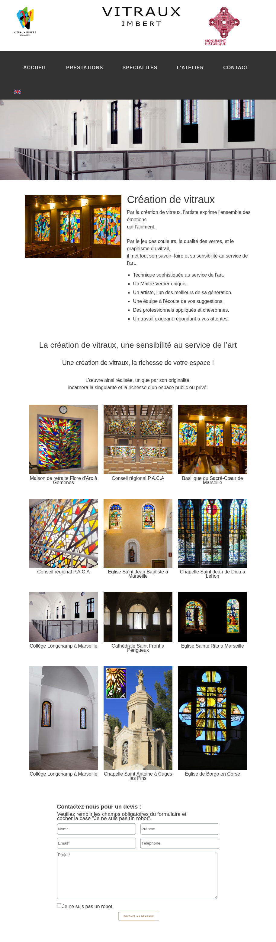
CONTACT (236, 67)
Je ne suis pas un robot (86, 906)
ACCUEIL (35, 67)
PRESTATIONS (84, 67)
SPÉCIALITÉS (140, 67)
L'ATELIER (190, 67)
